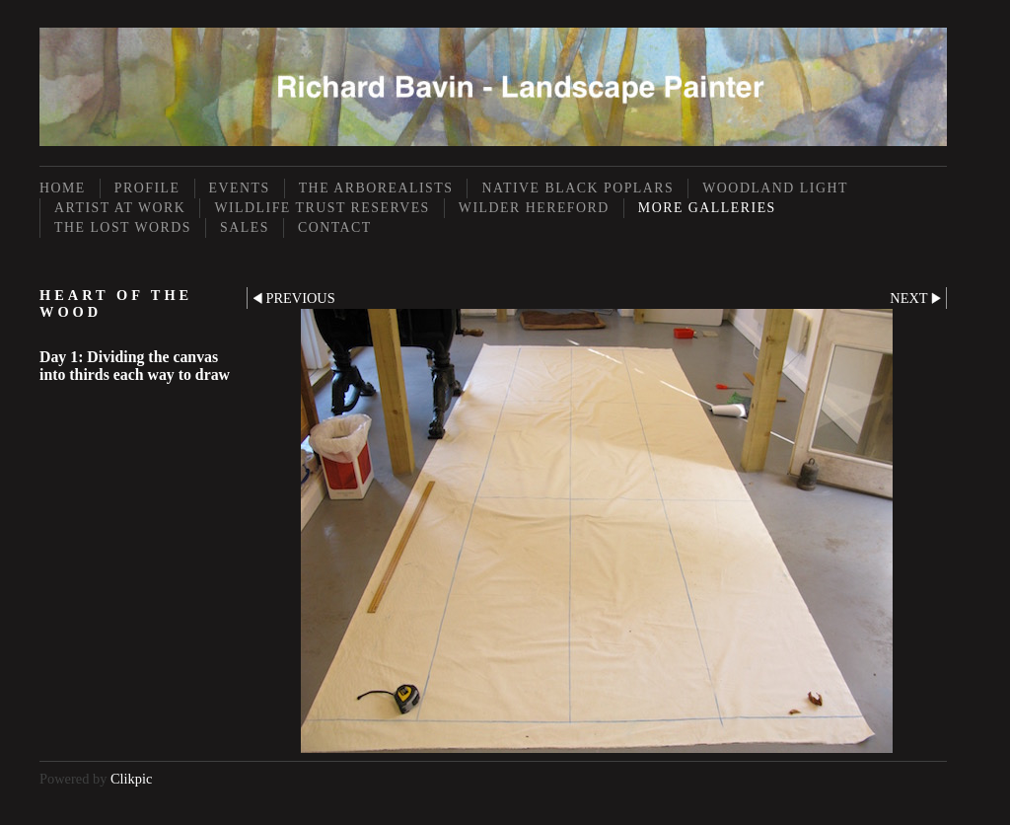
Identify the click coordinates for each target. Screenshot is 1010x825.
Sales (244, 227)
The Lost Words (122, 227)
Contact (335, 227)
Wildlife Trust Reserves (321, 207)
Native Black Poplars (577, 188)
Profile (147, 188)
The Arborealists (376, 188)
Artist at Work (119, 207)
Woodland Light (775, 188)
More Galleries (707, 207)
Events (239, 188)
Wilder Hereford (534, 207)
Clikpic (131, 779)
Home (62, 188)
